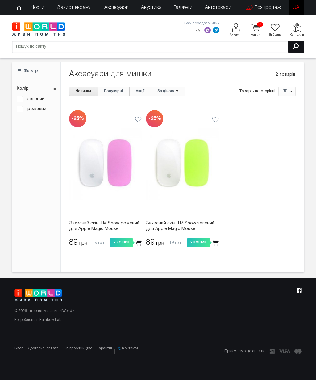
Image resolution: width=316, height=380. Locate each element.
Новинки (83, 91)
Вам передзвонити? (202, 23)
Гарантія (109, 359)
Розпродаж (263, 7)
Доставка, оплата (44, 359)
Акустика (151, 8)
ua (296, 8)
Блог (18, 359)
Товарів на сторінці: (257, 91)
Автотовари (218, 8)
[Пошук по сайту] (158, 46)
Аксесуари (116, 8)
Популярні (113, 91)
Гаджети (183, 8)
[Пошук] (296, 46)
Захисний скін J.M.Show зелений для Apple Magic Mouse (180, 226)
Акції (140, 91)
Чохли (37, 8)
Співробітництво (81, 359)
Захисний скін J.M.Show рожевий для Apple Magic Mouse (104, 226)
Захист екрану (73, 8)
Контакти (137, 360)
